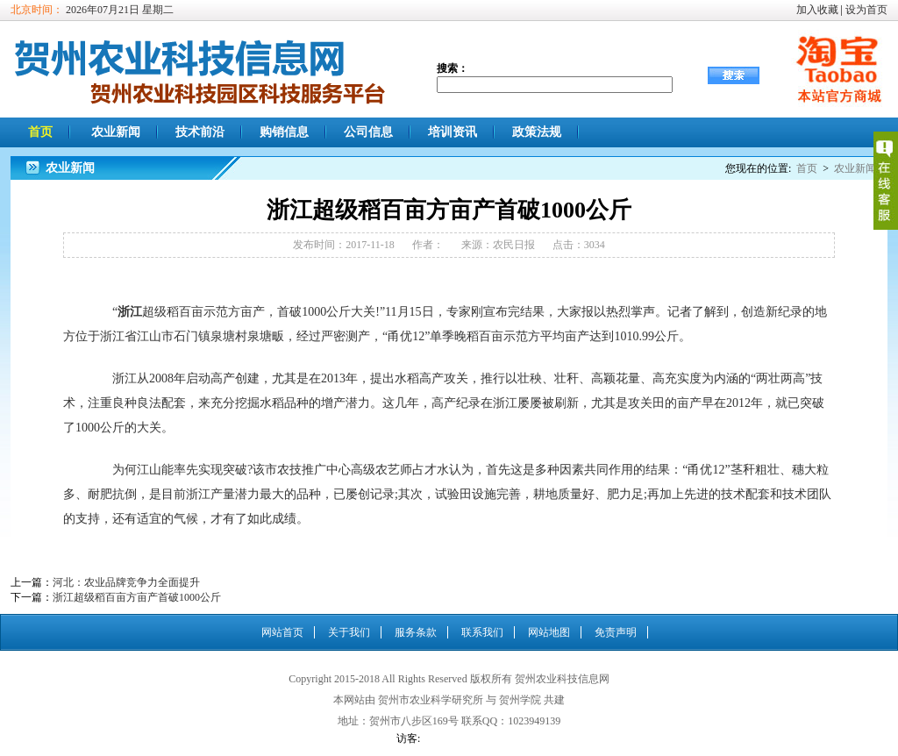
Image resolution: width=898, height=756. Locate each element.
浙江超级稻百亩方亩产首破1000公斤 (137, 597)
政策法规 (536, 132)
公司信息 (368, 132)
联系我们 (482, 632)
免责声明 (616, 632)
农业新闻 (115, 132)
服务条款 (416, 632)
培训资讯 (452, 132)
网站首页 (282, 632)
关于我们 (349, 632)
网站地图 (549, 632)
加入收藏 (817, 10)
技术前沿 (199, 132)
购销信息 (284, 132)
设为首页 (866, 10)
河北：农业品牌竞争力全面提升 (126, 582)
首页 (40, 132)
